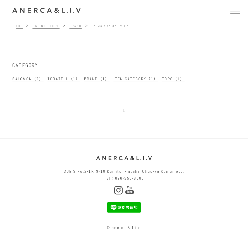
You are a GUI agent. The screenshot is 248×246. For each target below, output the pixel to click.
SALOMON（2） (27, 78)
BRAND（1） (96, 78)
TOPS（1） (173, 78)
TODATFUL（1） (63, 78)
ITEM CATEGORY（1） (135, 78)
